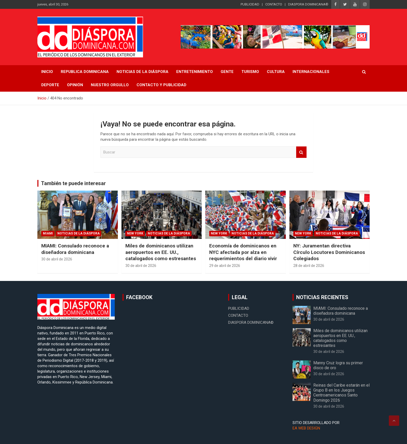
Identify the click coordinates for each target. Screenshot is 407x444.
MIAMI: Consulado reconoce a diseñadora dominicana (75, 249)
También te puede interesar (73, 183)
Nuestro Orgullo (110, 85)
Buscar (301, 152)
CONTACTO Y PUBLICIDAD (161, 85)
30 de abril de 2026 (56, 259)
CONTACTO (273, 4)
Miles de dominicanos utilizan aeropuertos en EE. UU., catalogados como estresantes (160, 252)
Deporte (50, 85)
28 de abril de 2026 (308, 266)
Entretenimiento (194, 71)
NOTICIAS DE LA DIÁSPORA (142, 71)
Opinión (75, 85)
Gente (227, 71)
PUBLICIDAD (250, 4)
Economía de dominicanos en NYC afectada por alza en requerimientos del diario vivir (243, 252)
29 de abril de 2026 (224, 266)
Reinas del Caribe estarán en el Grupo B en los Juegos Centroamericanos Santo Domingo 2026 (341, 393)
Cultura (276, 71)
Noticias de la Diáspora (78, 233)
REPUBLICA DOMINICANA (85, 71)
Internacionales (311, 71)
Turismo (250, 71)
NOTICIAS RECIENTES (322, 297)
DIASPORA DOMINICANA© (308, 4)
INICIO (47, 71)
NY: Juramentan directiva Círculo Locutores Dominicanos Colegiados (329, 252)
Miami (48, 233)
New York (135, 233)
